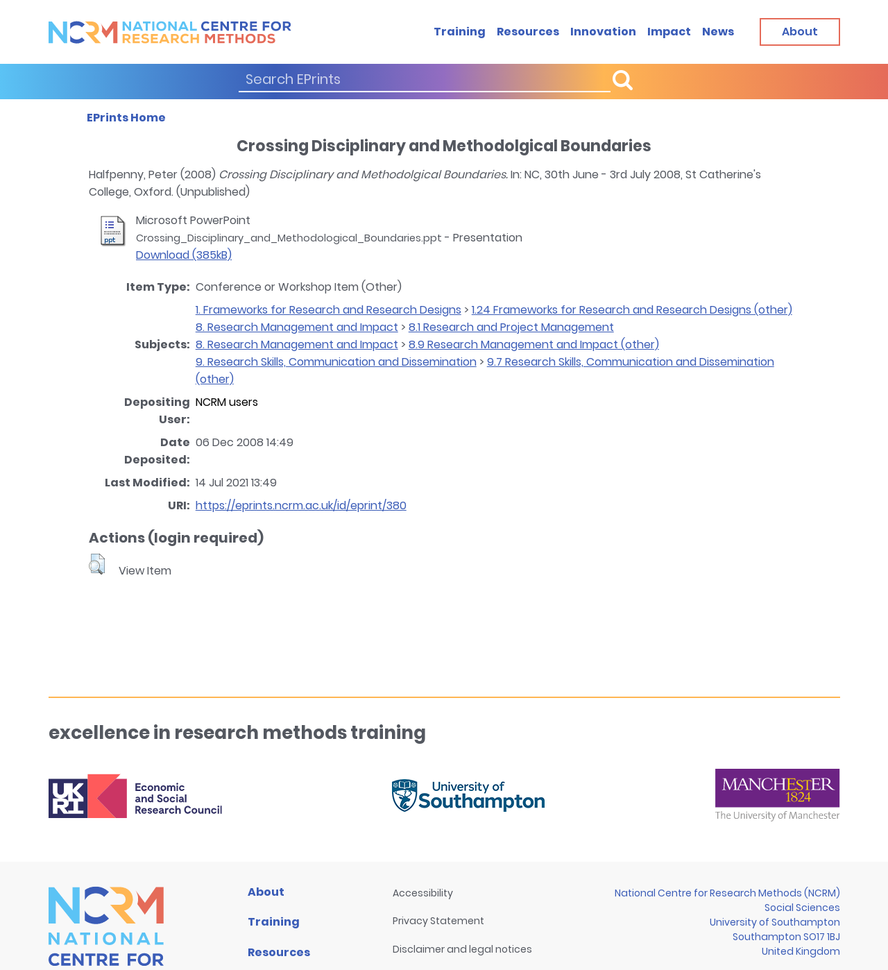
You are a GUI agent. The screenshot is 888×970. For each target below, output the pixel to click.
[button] (97, 564)
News (718, 32)
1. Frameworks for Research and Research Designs (328, 310)
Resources (528, 32)
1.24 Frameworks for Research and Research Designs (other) (632, 310)
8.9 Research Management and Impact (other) (534, 344)
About (266, 892)
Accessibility (423, 893)
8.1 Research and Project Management (511, 327)
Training (460, 32)
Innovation (603, 32)
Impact (669, 32)
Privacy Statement (438, 921)
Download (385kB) (184, 255)
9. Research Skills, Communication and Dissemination (336, 362)
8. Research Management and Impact (297, 327)
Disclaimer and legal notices (462, 949)
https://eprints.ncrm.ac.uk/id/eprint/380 (301, 505)
